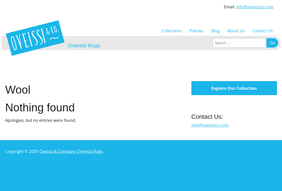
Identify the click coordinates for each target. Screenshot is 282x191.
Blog (215, 31)
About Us (236, 31)
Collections (171, 31)
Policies (197, 31)
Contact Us (262, 31)
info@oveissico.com (255, 7)
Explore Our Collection (234, 88)
